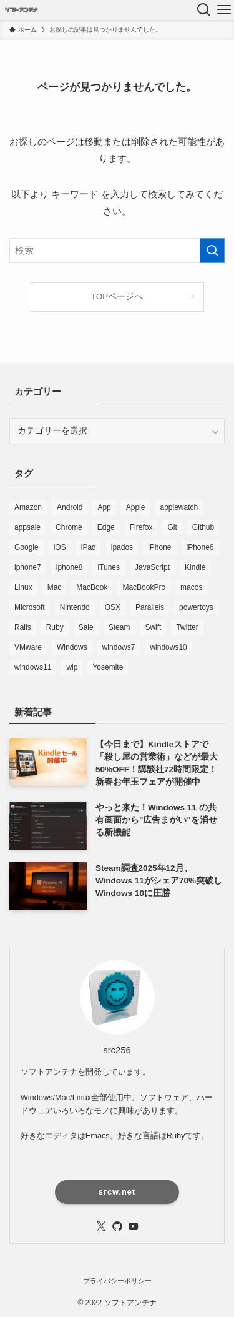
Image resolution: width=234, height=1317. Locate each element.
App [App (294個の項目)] (103, 507)
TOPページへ (117, 296)
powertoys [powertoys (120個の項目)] (196, 607)
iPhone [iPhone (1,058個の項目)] (159, 547)
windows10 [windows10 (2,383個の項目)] (168, 647)
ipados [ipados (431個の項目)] (122, 547)
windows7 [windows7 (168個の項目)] (118, 647)
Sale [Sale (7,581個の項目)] (86, 627)
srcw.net (117, 1191)
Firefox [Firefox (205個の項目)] (141, 527)
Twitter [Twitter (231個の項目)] (187, 627)
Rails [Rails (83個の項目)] (22, 627)
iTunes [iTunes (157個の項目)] (108, 567)
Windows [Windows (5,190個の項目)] (72, 647)
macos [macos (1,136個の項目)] (191, 587)
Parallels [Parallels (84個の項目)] (149, 607)
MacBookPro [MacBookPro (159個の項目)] (143, 587)
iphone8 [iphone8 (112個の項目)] (69, 567)
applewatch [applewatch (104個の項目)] (179, 507)
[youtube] (133, 1226)
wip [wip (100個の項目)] (71, 667)
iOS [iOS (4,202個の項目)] (60, 547)
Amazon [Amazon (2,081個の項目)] (28, 507)
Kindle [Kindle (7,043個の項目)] (195, 567)
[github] (117, 1226)
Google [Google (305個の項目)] (26, 547)
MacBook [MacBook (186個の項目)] (91, 587)
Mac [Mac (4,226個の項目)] (54, 587)
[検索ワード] (117, 250)
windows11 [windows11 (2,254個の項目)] (32, 667)
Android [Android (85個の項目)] (69, 507)
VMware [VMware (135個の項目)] (28, 647)
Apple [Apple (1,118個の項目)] (135, 507)
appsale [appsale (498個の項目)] (27, 527)
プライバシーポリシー (117, 1281)
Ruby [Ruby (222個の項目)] (55, 627)
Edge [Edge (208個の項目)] (106, 527)
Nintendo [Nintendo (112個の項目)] (75, 607)
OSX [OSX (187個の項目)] (112, 607)
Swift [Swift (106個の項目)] (153, 627)
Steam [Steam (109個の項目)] (119, 627)
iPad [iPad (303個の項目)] (88, 547)
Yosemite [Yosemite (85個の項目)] (107, 667)
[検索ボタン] (204, 10)
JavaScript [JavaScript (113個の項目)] (152, 567)
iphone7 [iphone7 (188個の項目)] (27, 567)
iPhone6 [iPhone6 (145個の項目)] (200, 547)
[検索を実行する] (212, 250)
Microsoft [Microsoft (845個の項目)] (29, 607)
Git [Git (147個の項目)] (172, 527)
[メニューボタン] (224, 10)
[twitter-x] (101, 1226)
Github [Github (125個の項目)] (203, 527)
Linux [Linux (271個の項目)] (23, 587)
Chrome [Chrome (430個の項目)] (69, 527)
